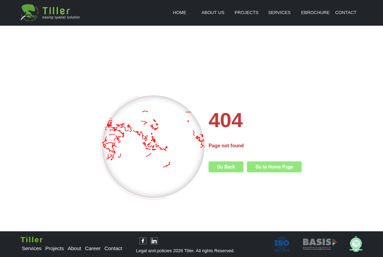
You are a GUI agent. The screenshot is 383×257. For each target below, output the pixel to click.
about (74, 248)
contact (113, 248)
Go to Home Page (274, 167)
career (93, 248)
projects (54, 248)
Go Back (226, 167)
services (32, 248)
